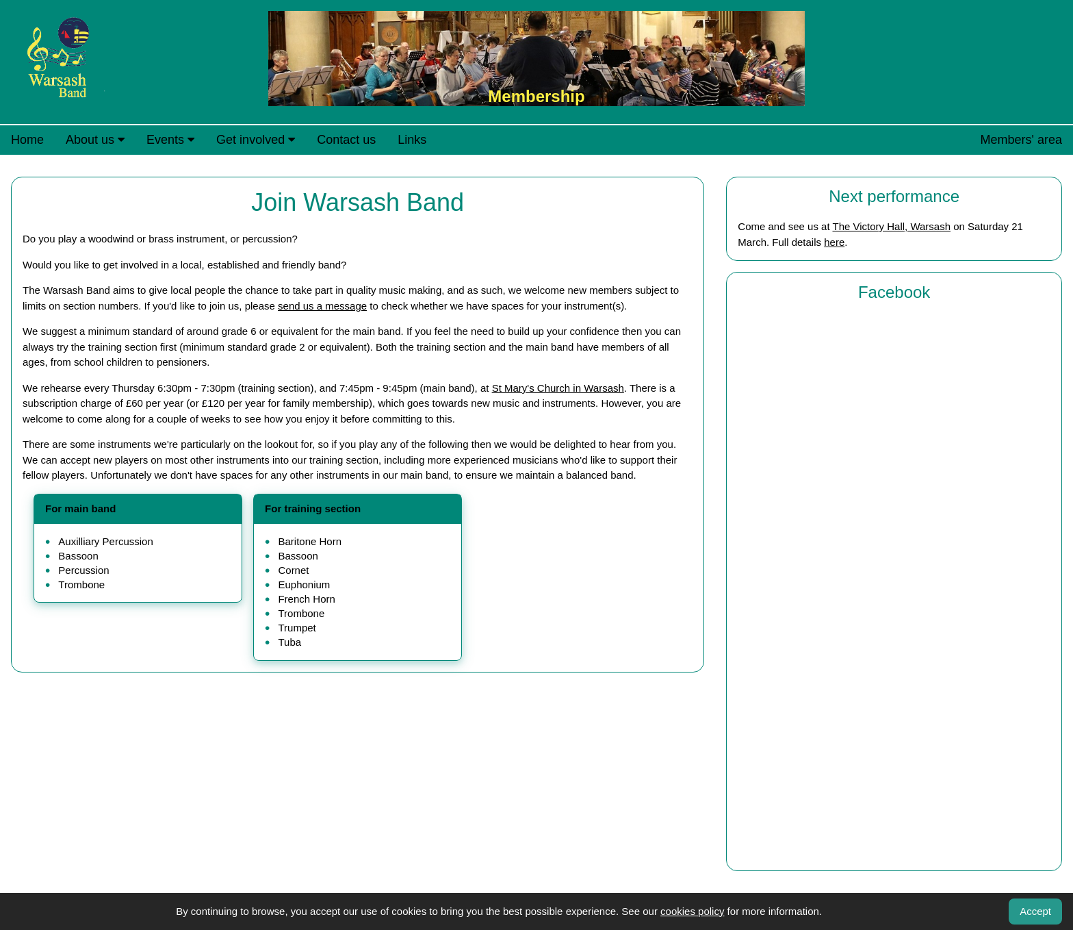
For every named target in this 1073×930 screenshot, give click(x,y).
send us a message (322, 306)
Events (170, 140)
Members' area (1021, 140)
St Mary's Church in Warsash (558, 388)
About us (95, 140)
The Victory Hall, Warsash (891, 226)
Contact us (346, 140)
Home (27, 140)
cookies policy (692, 911)
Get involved (255, 140)
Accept (1035, 911)
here (834, 242)
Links (412, 140)
